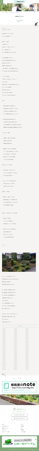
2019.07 (27, 356)
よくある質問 (23, 431)
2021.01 (15, 349)
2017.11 (4, 366)
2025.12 (27, 328)
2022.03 (27, 342)
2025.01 (27, 331)
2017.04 (15, 369)
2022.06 (27, 341)
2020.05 (15, 352)
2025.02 (15, 331)
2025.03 (4, 331)
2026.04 (4, 328)
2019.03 (4, 359)
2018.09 (4, 362)
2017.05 (4, 369)
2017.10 (15, 366)
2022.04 (15, 342)
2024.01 (27, 334)
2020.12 (27, 349)
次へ (24, 378)
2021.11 (4, 345)
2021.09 (27, 345)
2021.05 (4, 348)
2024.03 (4, 334)
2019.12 (4, 355)
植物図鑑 (22, 426)
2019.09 (4, 356)
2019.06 (4, 358)
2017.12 (27, 365)
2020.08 (4, 352)
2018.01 (15, 365)
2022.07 (15, 341)
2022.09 (4, 341)
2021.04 (15, 348)
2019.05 (15, 358)
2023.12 (4, 335)
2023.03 (4, 338)
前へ (14, 378)
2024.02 (15, 334)
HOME (3, 424)
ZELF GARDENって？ (5, 426)
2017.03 (27, 369)
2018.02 (4, 365)
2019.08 (15, 356)
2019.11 (15, 355)
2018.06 (27, 362)
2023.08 (27, 335)
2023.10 (15, 335)
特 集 (22, 424)
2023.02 (15, 338)
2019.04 (27, 358)
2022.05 (4, 342)
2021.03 (27, 348)
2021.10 (15, 345)
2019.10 (27, 355)
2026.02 (15, 328)
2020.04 (27, 352)
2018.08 (15, 362)
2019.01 (27, 359)
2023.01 (27, 338)
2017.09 (27, 366)
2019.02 (15, 359)
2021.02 (4, 349)
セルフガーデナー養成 (5, 431)
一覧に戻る (19, 378)
